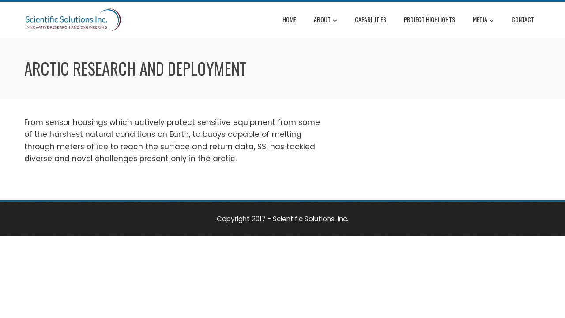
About (325, 20)
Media (483, 20)
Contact (523, 19)
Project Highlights (429, 19)
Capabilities (370, 19)
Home (289, 19)
